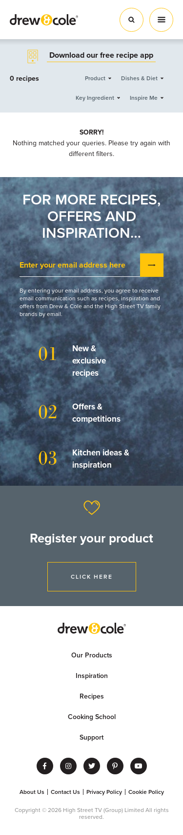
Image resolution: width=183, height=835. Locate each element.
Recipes (92, 696)
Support (91, 737)
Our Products (91, 655)
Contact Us (65, 792)
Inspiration (92, 676)
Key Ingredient (95, 97)
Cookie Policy (146, 792)
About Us (32, 792)
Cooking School (92, 717)
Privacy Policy (104, 792)
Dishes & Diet (139, 78)
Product (95, 78)
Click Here (92, 576)
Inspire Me (144, 97)
